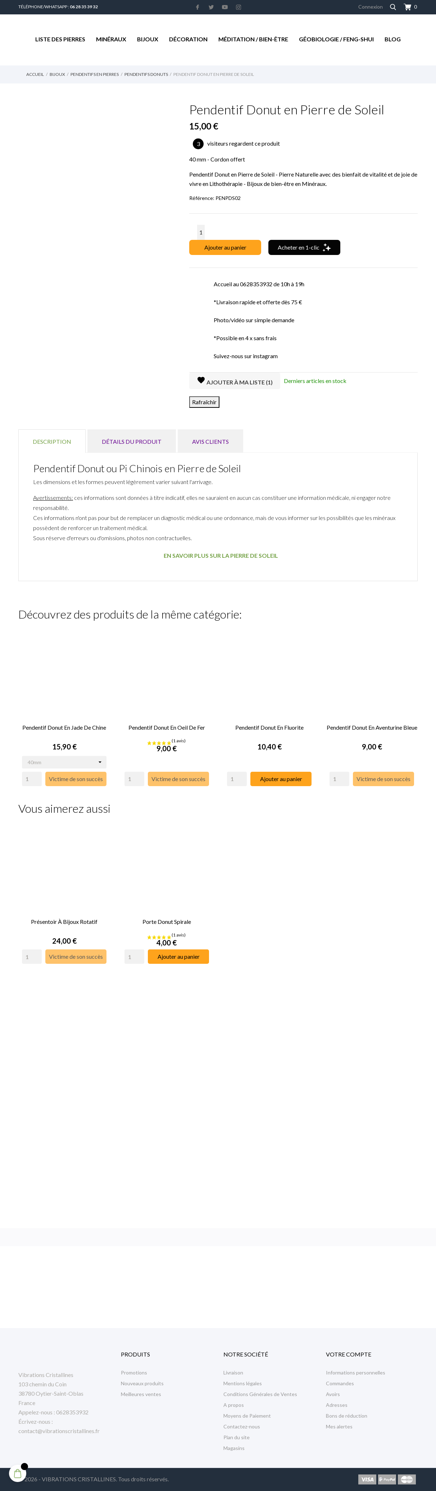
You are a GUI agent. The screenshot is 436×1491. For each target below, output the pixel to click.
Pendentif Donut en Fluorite (269, 726)
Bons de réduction (346, 1416)
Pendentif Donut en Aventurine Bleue (372, 726)
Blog (393, 39)
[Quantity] (32, 778)
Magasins (234, 1448)
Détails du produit (132, 441)
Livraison (233, 1372)
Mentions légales (242, 1383)
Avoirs (333, 1394)
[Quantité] (201, 232)
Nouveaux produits (142, 1383)
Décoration (188, 39)
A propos (233, 1405)
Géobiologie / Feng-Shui (336, 39)
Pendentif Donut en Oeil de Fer (166, 726)
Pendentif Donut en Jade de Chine (64, 726)
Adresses (337, 1405)
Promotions (134, 1372)
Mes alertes (339, 1426)
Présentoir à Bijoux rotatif (64, 919)
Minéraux (111, 39)
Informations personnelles (355, 1372)
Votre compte (348, 1354)
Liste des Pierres (60, 39)
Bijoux (147, 39)
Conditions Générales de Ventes (260, 1394)
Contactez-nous (241, 1426)
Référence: (201, 198)
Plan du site (236, 1437)
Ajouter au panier (225, 247)
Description (52, 441)
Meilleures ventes (141, 1394)
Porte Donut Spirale (166, 919)
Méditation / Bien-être (253, 39)
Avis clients (210, 441)
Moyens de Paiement (247, 1416)
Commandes (340, 1383)
